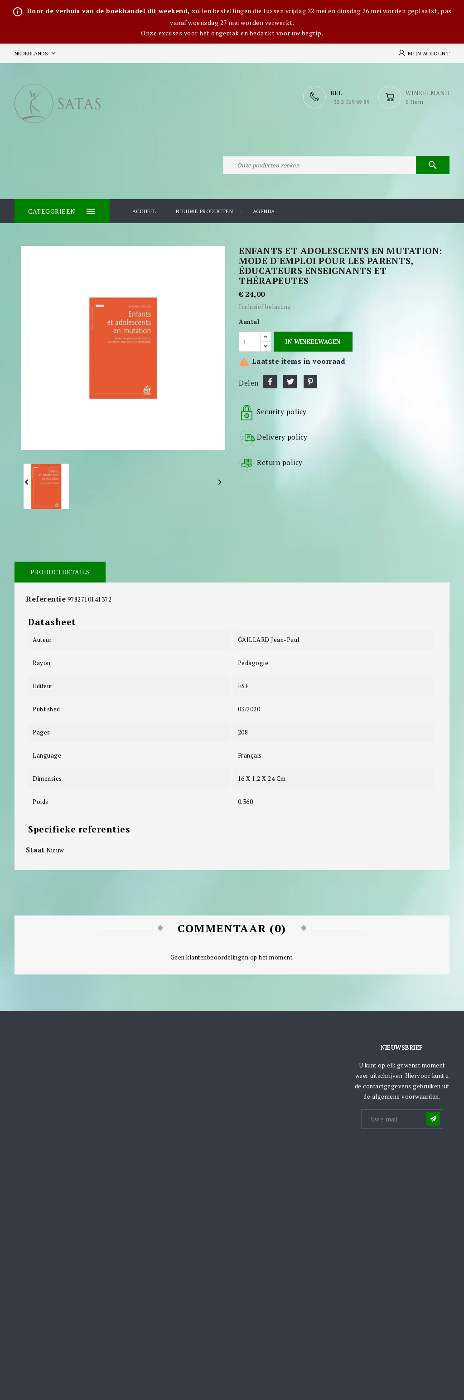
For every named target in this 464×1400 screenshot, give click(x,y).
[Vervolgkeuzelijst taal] (36, 53)
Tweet (290, 381)
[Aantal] (250, 342)
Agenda (264, 211)
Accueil (144, 211)
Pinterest (310, 381)
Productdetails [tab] (60, 572)
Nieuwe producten (204, 211)
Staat (35, 850)
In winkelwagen (312, 342)
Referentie (46, 599)
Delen (270, 381)
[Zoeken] (336, 165)
